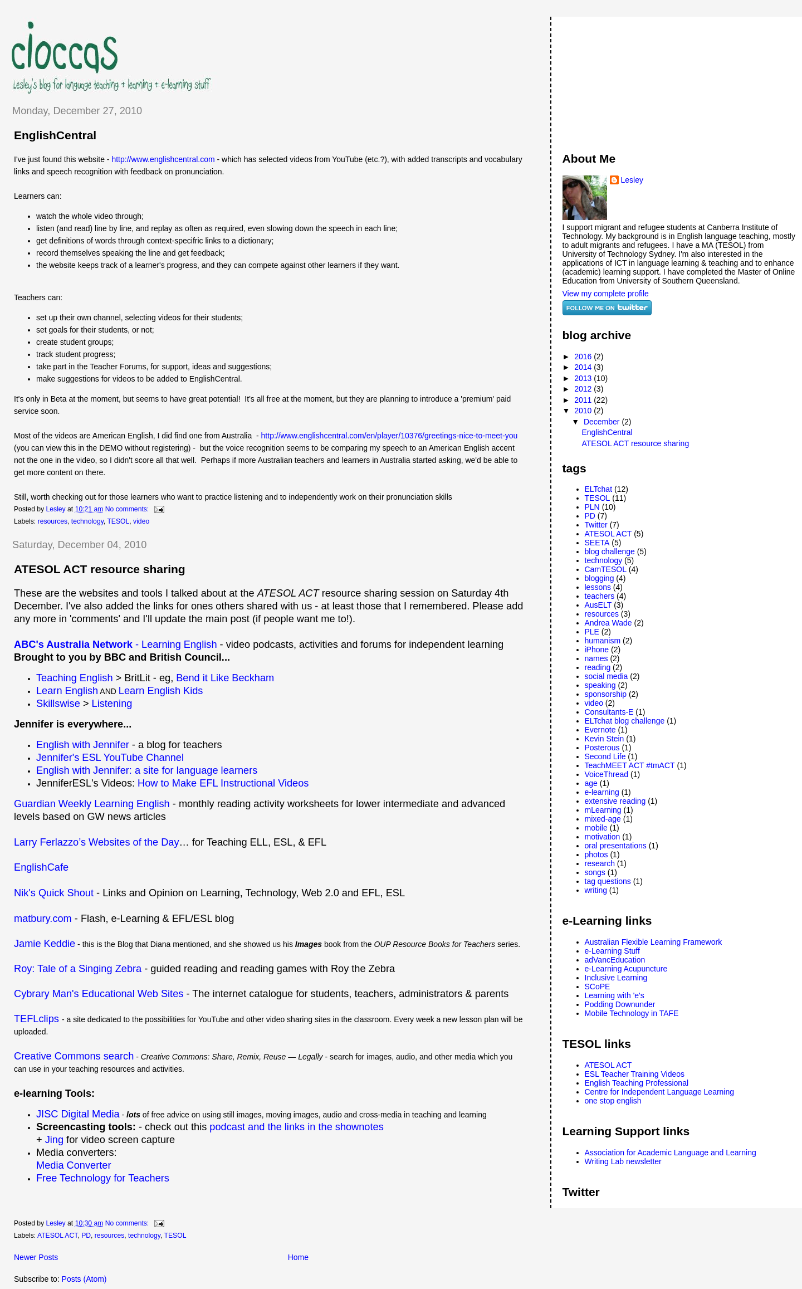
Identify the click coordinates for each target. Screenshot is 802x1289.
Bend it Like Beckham (225, 677)
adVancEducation (615, 959)
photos (596, 854)
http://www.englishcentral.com (164, 159)
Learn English (67, 690)
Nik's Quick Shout (55, 893)
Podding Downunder (620, 1004)
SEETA (597, 542)
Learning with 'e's (614, 995)
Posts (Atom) (84, 1279)
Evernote (600, 729)
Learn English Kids (161, 690)
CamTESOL (606, 569)
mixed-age (603, 818)
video (141, 521)
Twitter (596, 524)
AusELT (598, 604)
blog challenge (610, 551)
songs (595, 872)
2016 (584, 356)
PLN (592, 506)
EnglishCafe (41, 867)
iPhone (597, 649)
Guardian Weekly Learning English (92, 803)
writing (596, 890)
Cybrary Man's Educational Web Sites (98, 993)
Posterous (602, 747)
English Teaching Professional (637, 1082)
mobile (596, 827)
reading (598, 667)
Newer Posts (36, 1257)
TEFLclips (36, 1018)
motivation (602, 836)
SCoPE (597, 986)
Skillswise (58, 703)
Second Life (605, 756)
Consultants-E (609, 711)
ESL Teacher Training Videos (635, 1074)
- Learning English (115, 644)
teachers (600, 596)
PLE (592, 631)
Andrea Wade (608, 622)
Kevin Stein (604, 738)
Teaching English (74, 677)
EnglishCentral (55, 135)
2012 (584, 388)
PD (86, 1235)
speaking (600, 685)
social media (606, 676)
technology (87, 521)
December (603, 421)
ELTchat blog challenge (625, 720)
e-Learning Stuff (612, 950)
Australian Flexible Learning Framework (653, 942)
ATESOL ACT (57, 1235)
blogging (599, 578)
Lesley (632, 179)
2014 (584, 367)
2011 (584, 400)
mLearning (603, 809)
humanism (603, 640)
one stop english (613, 1100)
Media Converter (73, 1165)
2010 (584, 410)
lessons (598, 587)
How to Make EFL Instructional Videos (223, 783)
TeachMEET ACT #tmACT (630, 765)
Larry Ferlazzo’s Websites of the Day (96, 842)
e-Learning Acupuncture (626, 968)
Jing (54, 1139)
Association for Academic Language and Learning (670, 1152)
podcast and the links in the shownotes (296, 1126)
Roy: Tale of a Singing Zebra (77, 968)
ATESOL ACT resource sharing (99, 569)
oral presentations (616, 845)
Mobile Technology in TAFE (632, 1013)
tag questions (608, 881)
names (596, 658)
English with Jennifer (82, 744)
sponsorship (606, 694)
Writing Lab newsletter (623, 1161)
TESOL (118, 521)
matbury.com (43, 918)
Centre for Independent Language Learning (660, 1091)
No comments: (128, 509)
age (591, 783)
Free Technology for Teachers (102, 1178)
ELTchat (599, 489)
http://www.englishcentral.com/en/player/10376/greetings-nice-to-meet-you (389, 435)
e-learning (602, 792)
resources (52, 521)
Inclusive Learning (616, 977)
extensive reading (615, 801)
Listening (112, 703)
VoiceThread (607, 774)
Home (298, 1257)
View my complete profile (606, 293)
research (600, 863)
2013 (584, 378)
